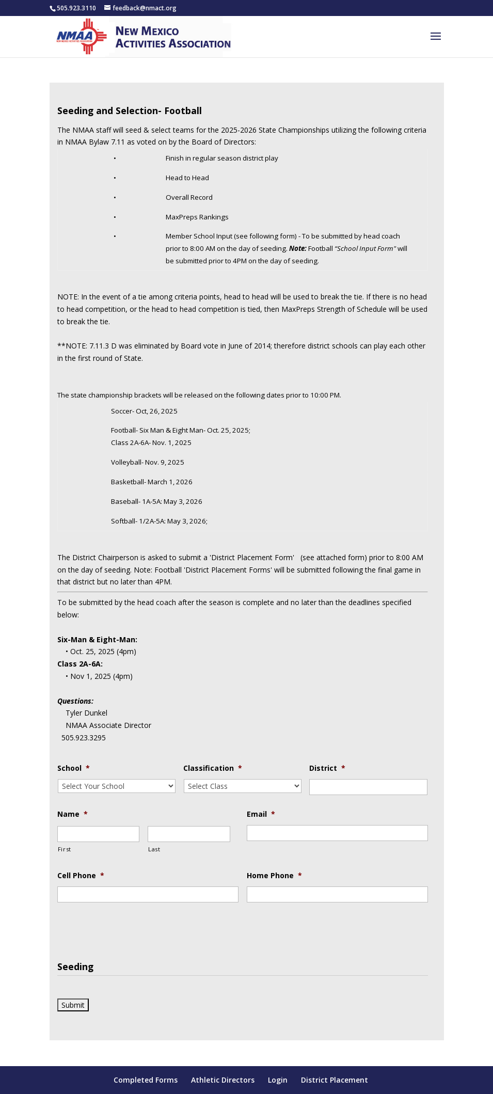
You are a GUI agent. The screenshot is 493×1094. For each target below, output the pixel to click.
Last (154, 849)
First (64, 849)
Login (278, 1080)
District (327, 768)
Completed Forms (146, 1080)
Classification (212, 768)
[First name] (98, 834)
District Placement (334, 1080)
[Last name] (189, 834)
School (73, 768)
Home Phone (274, 875)
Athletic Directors (223, 1080)
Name (72, 814)
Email (261, 814)
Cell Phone (80, 875)
